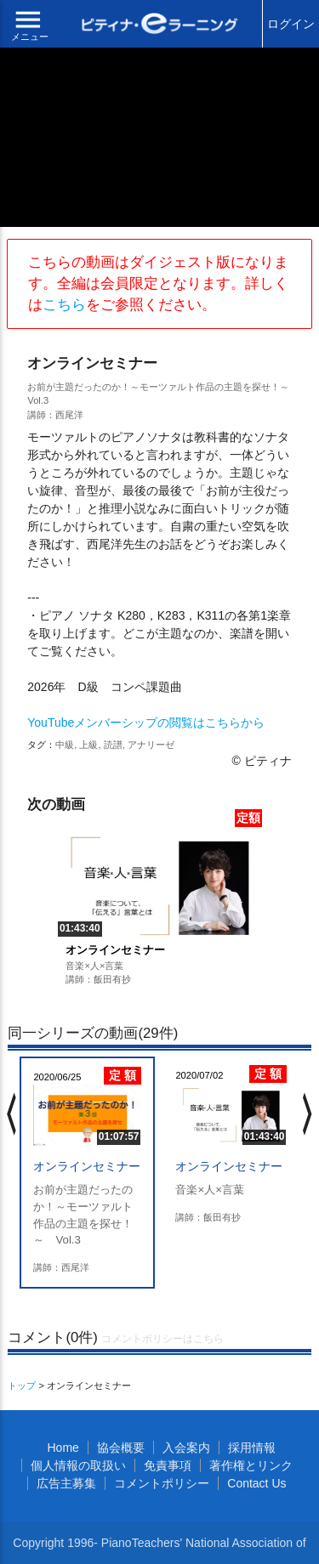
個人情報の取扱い (78, 1465)
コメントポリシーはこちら (162, 1339)
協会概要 (121, 1447)
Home (62, 1447)
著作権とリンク (251, 1465)
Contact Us (256, 1483)
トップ (22, 1385)
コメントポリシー (161, 1483)
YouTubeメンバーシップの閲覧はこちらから (146, 722)
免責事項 (167, 1465)
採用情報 (252, 1447)
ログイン (291, 24)
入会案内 (186, 1447)
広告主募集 (66, 1483)
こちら (64, 305)
